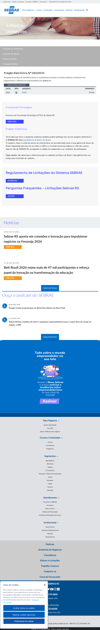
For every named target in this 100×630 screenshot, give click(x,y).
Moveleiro (50, 480)
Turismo (50, 487)
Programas (50, 449)
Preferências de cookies (24, 621)
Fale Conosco (50, 508)
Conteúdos (48, 10)
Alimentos (50, 464)
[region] (24, 605)
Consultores (43, 2)
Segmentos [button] (50, 456)
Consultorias (59, 10)
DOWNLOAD (12, 181)
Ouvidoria (50, 505)
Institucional (7, 2)
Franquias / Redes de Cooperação (50, 474)
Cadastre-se (50, 571)
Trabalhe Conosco (50, 565)
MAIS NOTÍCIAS (50, 288)
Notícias (69, 10)
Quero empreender (50, 425)
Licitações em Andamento (13, 49)
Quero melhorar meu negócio (50, 431)
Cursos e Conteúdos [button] (50, 437)
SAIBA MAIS (12, 122)
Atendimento (79, 10)
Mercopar (50, 490)
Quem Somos (50, 527)
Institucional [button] (50, 522)
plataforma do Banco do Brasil (37, 140)
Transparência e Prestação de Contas (60, 2)
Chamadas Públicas (10, 64)
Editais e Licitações (18, 2)
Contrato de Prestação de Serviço (50, 515)
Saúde (50, 484)
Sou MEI (50, 428)
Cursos (39, 10)
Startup (50, 467)
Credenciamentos (9, 59)
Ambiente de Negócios (50, 549)
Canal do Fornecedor (50, 576)
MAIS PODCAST (50, 337)
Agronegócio (50, 460)
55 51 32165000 (50, 608)
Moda (50, 477)
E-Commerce (50, 470)
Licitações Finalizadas (11, 54)
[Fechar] (45, 585)
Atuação (50, 533)
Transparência (50, 537)
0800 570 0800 (50, 594)
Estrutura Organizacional (50, 530)
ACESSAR (11, 196)
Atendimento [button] (50, 497)
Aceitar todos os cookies (24, 608)
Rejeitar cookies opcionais (24, 614)
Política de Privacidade (50, 512)
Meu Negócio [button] (50, 420)
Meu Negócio (28, 10)
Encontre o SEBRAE (32, 2)
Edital (24, 92)
